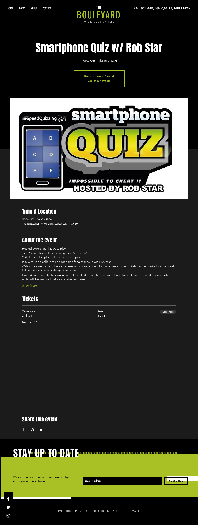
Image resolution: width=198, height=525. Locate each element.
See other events (99, 81)
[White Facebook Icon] (8, 498)
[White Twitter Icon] (8, 507)
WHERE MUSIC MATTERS (99, 22)
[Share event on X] (32, 429)
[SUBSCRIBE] (176, 481)
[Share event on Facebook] (24, 429)
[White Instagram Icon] (8, 515)
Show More (29, 285)
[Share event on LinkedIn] (41, 429)
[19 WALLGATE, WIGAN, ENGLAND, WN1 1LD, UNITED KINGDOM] (156, 8)
